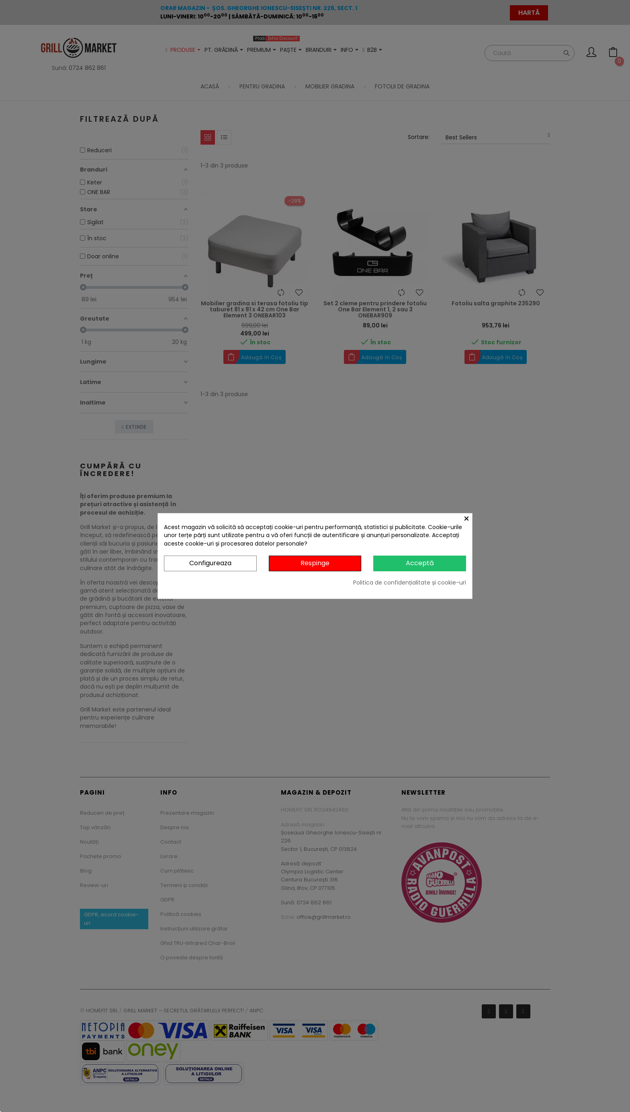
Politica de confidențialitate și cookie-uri (409, 582)
